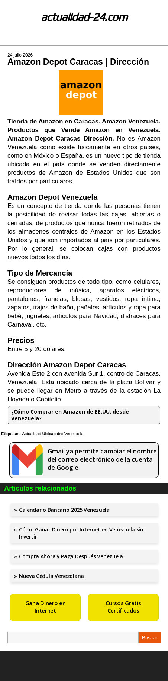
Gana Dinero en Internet (45, 606)
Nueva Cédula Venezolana (51, 575)
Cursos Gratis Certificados (123, 606)
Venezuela (73, 433)
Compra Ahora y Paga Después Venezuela (71, 556)
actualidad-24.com (84, 16)
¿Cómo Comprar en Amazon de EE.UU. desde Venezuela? (70, 415)
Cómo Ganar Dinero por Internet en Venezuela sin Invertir (81, 533)
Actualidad (31, 433)
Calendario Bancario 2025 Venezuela (64, 509)
